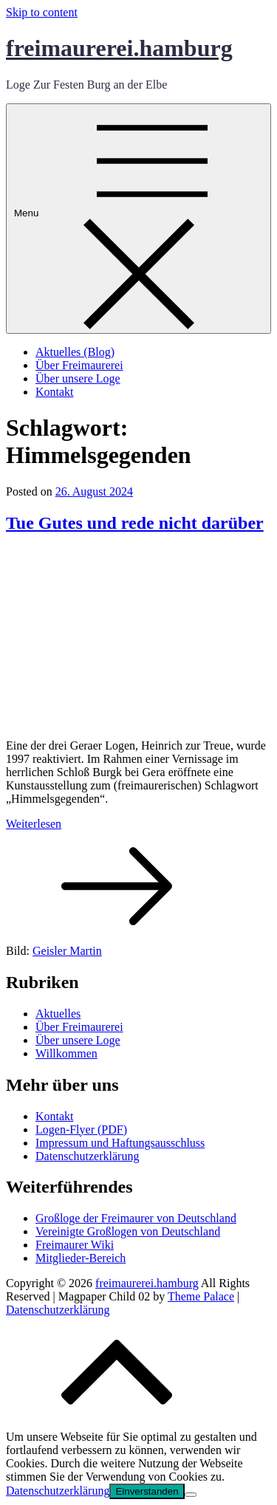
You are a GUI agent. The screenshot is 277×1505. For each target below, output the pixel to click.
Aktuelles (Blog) (74, 352)
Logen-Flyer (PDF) (81, 1129)
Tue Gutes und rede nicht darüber (135, 522)
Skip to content (42, 12)
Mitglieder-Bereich (80, 1258)
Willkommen (66, 1053)
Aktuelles (58, 1013)
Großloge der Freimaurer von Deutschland (135, 1218)
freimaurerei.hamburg (119, 48)
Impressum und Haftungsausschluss (120, 1143)
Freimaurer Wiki (74, 1244)
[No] (190, 1494)
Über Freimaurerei (79, 365)
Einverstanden (146, 1491)
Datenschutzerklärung (87, 1156)
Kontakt (54, 391)
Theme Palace (201, 1296)
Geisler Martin (67, 951)
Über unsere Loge (77, 378)
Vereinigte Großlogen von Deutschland (127, 1231)
